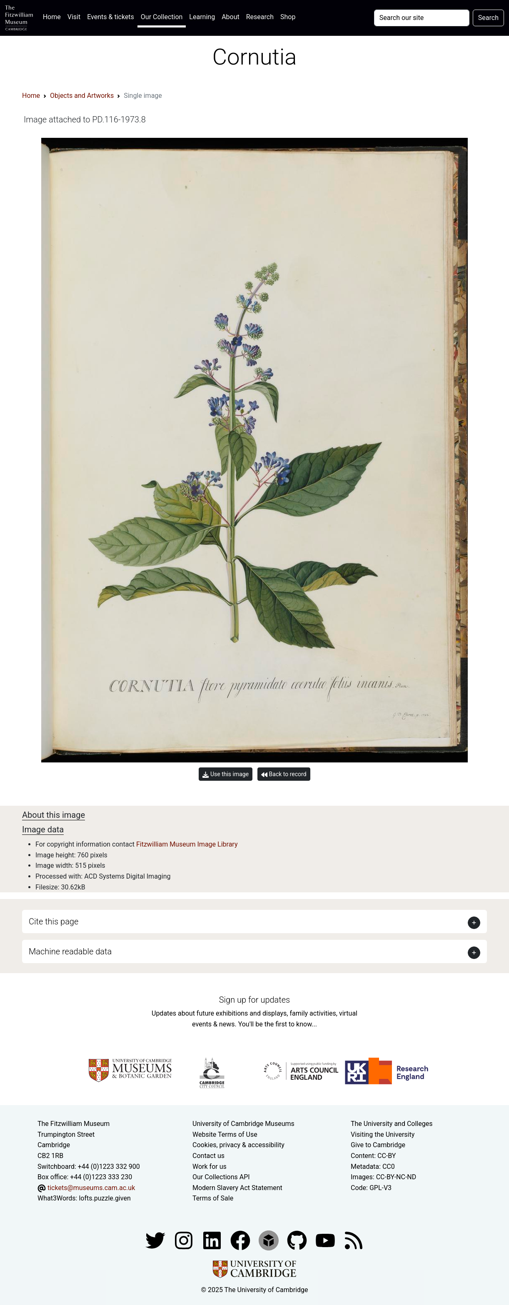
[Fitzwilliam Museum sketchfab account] (269, 1240)
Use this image (225, 774)
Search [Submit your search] (488, 18)
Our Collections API (221, 1177)
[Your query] (421, 18)
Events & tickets (110, 17)
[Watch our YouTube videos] (326, 1240)
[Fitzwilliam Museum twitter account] (156, 1240)
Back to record (283, 774)
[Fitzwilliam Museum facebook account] (213, 1240)
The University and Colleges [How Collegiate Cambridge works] (391, 1124)
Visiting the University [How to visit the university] (382, 1134)
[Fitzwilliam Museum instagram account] (184, 1240)
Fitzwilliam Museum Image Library (187, 844)
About (231, 17)
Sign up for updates (254, 1000)
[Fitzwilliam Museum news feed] (353, 1240)
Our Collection (161, 17)
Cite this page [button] (53, 921)
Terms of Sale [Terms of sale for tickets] (212, 1198)
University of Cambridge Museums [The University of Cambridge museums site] (243, 1124)
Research (260, 17)
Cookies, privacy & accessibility (238, 1145)
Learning (202, 17)
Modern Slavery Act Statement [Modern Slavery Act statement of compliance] (237, 1188)
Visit (73, 17)
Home (53, 16)
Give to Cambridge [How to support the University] (378, 1145)
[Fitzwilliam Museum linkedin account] (241, 1240)
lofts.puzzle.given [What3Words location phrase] (104, 1198)
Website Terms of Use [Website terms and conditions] (224, 1134)
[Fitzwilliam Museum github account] (298, 1240)
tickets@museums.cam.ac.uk (91, 1188)
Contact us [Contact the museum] (208, 1156)
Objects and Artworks (82, 96)
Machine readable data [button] (70, 951)
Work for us (209, 1167)
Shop (287, 17)
